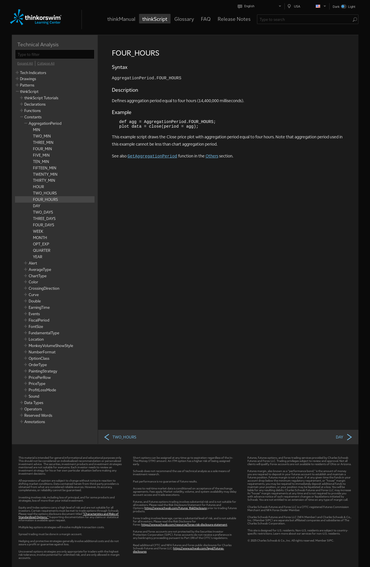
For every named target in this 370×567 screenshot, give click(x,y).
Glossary (184, 18)
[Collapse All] (46, 63)
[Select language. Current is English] (260, 6)
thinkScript (154, 18)
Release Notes (234, 18)
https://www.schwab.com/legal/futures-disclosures (178, 549)
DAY (344, 436)
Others (212, 155)
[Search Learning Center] (305, 19)
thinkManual (121, 18)
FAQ (206, 18)
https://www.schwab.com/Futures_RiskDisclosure (176, 508)
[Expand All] (25, 63)
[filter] (55, 54)
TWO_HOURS (119, 436)
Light (351, 6)
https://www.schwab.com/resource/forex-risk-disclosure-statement (184, 524)
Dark (336, 6)
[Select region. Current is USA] (307, 6)
